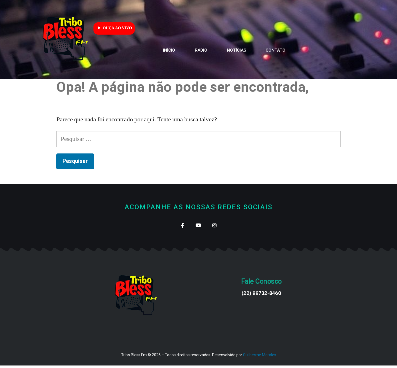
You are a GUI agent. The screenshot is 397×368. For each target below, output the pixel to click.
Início (169, 50)
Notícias (236, 50)
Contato (275, 50)
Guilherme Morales (259, 357)
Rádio (201, 50)
